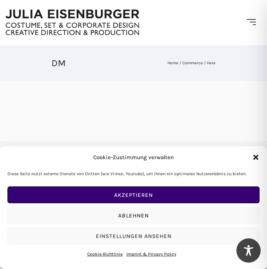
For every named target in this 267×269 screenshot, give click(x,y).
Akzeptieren (133, 195)
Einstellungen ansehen (134, 236)
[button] (256, 157)
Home (172, 63)
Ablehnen (133, 215)
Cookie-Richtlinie (105, 254)
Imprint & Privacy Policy (151, 254)
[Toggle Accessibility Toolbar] (248, 250)
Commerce (192, 63)
